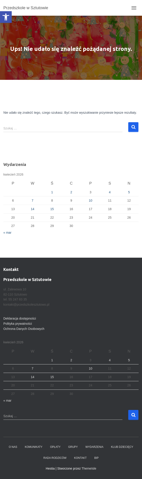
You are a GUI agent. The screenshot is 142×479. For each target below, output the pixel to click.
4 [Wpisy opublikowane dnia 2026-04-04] (110, 192)
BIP (96, 457)
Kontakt (80, 457)
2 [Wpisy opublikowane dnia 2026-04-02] (71, 192)
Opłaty (55, 447)
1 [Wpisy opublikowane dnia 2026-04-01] (52, 192)
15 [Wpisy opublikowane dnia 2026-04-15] (52, 209)
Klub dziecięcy (122, 447)
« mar (7, 232)
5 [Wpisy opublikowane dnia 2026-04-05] (129, 192)
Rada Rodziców (55, 457)
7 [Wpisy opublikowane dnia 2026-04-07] (33, 200)
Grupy (73, 447)
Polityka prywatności (17, 323)
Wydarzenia (94, 447)
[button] (6, 17)
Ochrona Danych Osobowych (23, 329)
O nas (13, 447)
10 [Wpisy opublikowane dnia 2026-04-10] (90, 200)
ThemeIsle (88, 468)
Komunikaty (33, 447)
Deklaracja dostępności (19, 318)
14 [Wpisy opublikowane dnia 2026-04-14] (32, 209)
